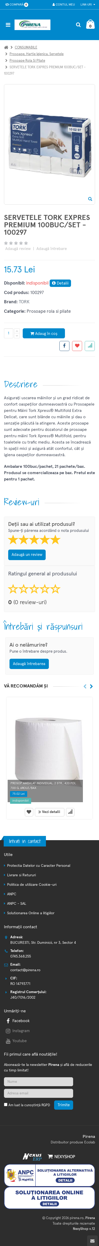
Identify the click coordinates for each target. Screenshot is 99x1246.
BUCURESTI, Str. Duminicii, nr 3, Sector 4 (43, 943)
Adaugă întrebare (51, 249)
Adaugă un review (27, 555)
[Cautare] (78, 25)
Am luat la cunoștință (29, 1105)
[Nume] (38, 1081)
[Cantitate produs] (8, 333)
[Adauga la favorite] (77, 346)
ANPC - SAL (16, 904)
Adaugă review (18, 249)
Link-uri (88, 4)
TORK (24, 302)
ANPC (11, 894)
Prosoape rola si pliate (27, 60)
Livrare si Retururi (21, 875)
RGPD (45, 1105)
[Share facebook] (64, 346)
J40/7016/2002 (22, 997)
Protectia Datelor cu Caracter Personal (38, 866)
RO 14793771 (20, 984)
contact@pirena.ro (25, 970)
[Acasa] (6, 47)
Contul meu (64, 4)
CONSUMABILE (26, 47)
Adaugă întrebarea (29, 664)
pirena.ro (77, 1218)
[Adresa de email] (38, 1093)
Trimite (64, 1105)
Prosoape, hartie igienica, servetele (37, 54)
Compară (15, 5)
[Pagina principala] (34, 25)
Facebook (17, 1021)
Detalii (60, 283)
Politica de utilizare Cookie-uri (31, 885)
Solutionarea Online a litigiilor (30, 913)
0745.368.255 (20, 956)
